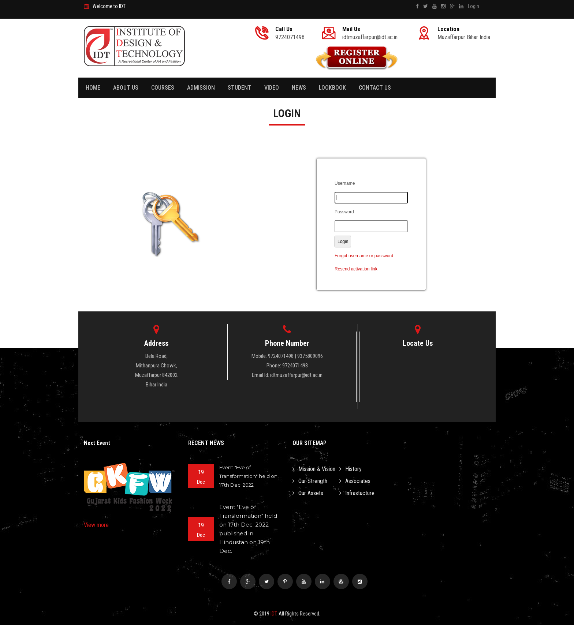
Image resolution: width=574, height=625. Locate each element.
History (350, 468)
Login (473, 6)
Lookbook (332, 87)
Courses (162, 87)
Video (271, 87)
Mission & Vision (313, 468)
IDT (273, 613)
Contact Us (375, 87)
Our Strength (309, 481)
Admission (201, 87)
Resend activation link (356, 269)
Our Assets (307, 493)
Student (239, 87)
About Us (125, 87)
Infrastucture (356, 493)
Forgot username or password (364, 255)
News (299, 87)
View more (96, 524)
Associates (354, 481)
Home (93, 87)
